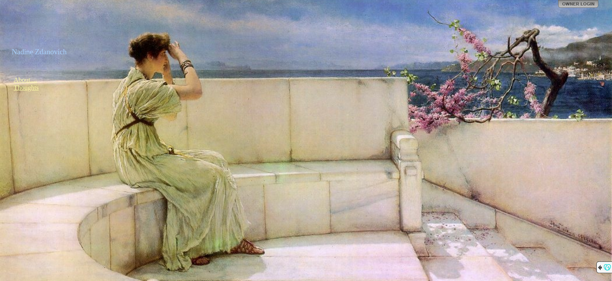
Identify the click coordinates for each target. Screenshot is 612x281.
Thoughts (26, 87)
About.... (25, 80)
